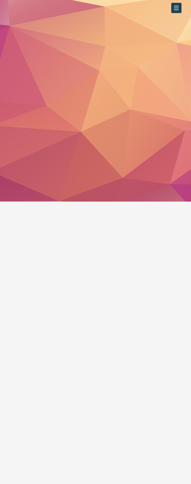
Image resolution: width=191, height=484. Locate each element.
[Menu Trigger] (176, 8)
